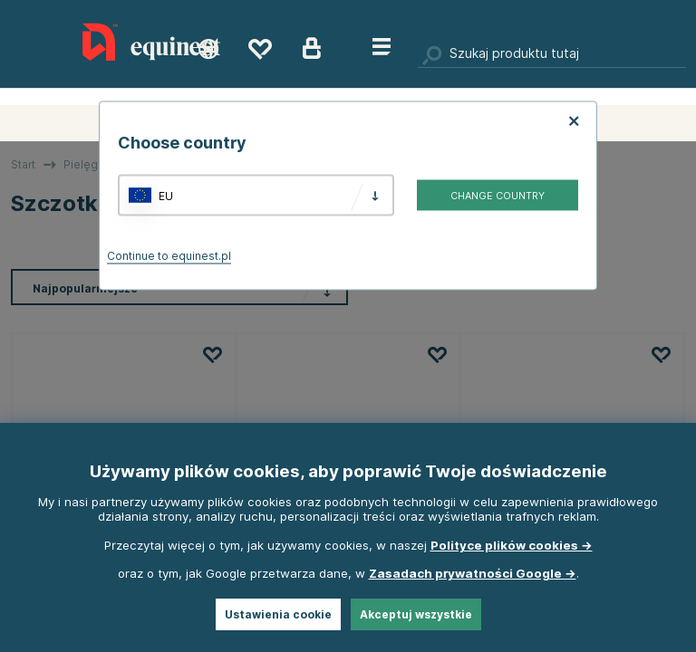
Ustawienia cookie (278, 614)
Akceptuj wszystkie (416, 614)
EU (166, 195)
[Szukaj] (552, 54)
